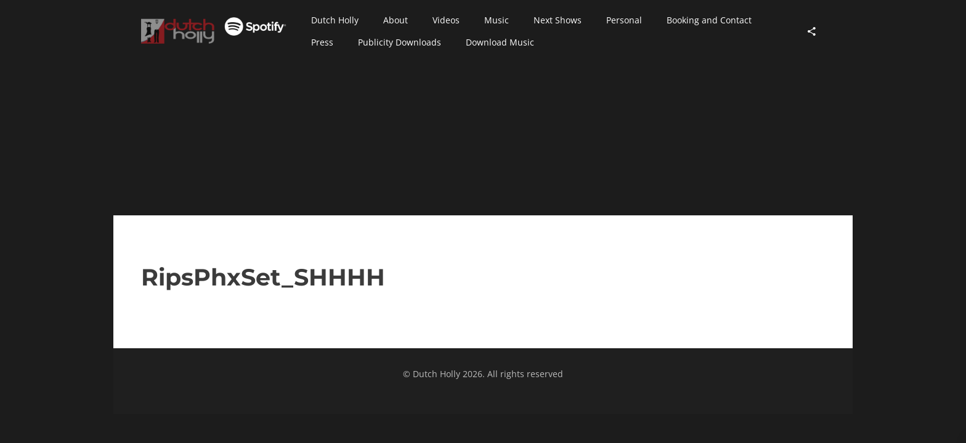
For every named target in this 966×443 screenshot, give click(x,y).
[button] (335, 20)
